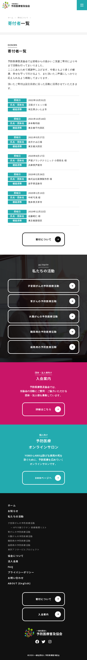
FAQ (10, 567)
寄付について (43, 239)
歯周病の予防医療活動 (43, 347)
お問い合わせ (16, 578)
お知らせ (13, 511)
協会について (16, 555)
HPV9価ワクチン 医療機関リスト (30, 527)
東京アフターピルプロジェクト (23, 549)
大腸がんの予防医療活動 (43, 316)
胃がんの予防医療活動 (43, 301)
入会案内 (43, 614)
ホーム (12, 505)
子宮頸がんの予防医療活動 (43, 286)
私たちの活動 (16, 516)
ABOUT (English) (19, 583)
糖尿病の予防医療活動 (43, 331)
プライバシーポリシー (21, 572)
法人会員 (13, 561)
